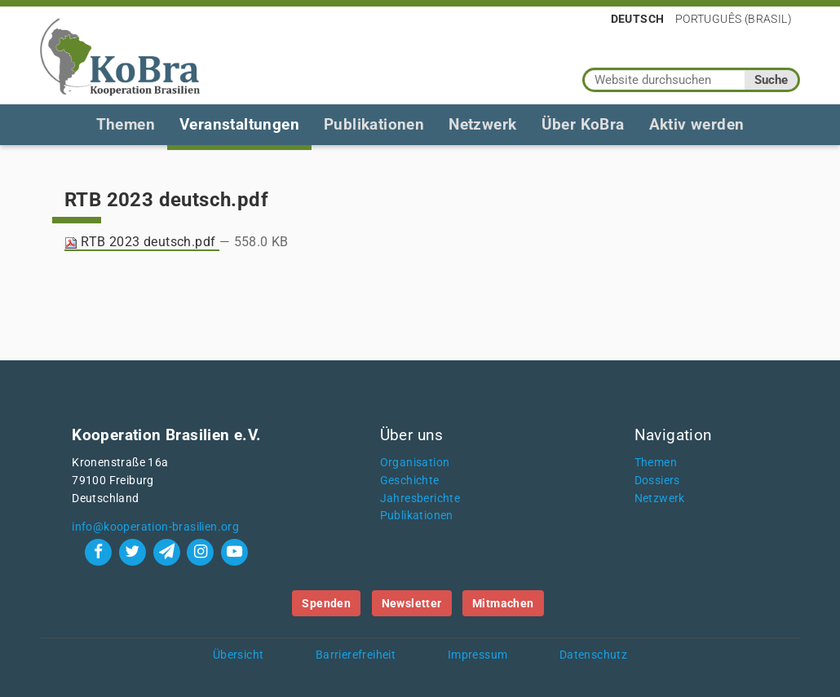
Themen (125, 124)
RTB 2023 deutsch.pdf (141, 241)
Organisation (415, 463)
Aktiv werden (697, 124)
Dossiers (657, 480)
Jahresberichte (420, 498)
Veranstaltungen (239, 124)
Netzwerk (482, 124)
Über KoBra (583, 124)
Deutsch (638, 18)
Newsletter (412, 603)
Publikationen (374, 124)
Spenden (326, 603)
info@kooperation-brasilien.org (155, 527)
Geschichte (410, 480)
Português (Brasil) (733, 18)
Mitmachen (503, 603)
